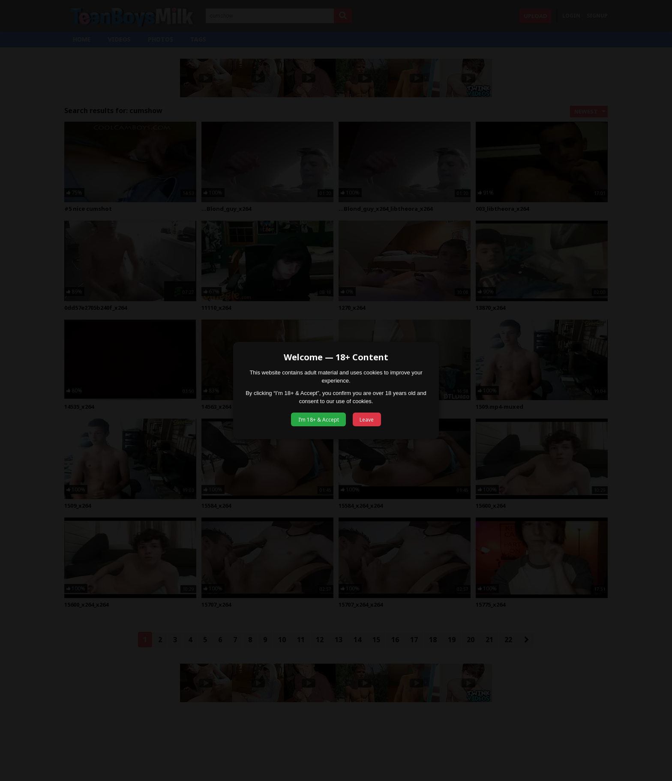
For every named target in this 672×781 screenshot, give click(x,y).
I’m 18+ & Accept (318, 419)
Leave (367, 419)
